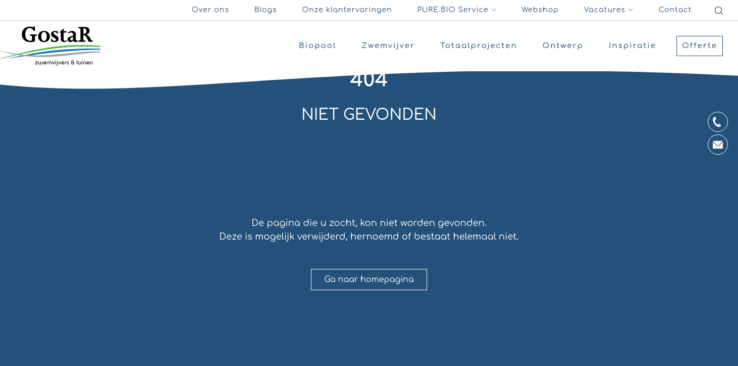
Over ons (210, 10)
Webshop (540, 10)
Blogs (265, 10)
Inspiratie (632, 45)
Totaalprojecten (478, 45)
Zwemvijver (388, 45)
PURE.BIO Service (457, 10)
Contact (675, 10)
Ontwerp (563, 45)
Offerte (699, 45)
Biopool (317, 45)
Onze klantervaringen (347, 10)
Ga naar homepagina (369, 279)
